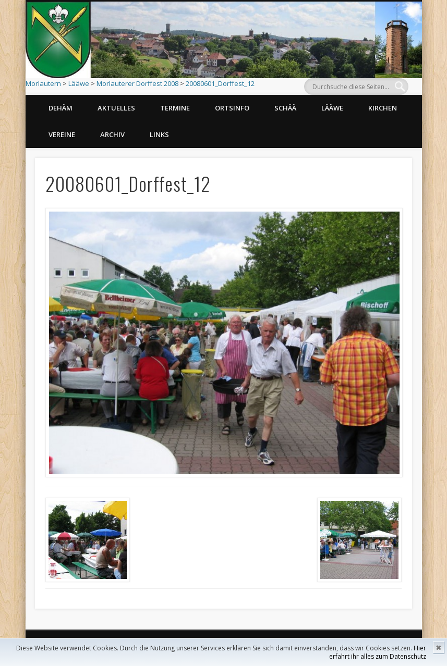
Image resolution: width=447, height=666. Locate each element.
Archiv (112, 134)
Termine (175, 108)
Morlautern (43, 83)
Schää (285, 108)
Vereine (62, 134)
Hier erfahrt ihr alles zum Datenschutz (377, 652)
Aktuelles (116, 108)
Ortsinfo (232, 108)
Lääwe (78, 83)
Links (159, 134)
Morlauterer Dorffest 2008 (137, 83)
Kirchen (382, 108)
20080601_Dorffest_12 (220, 83)
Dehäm (61, 108)
